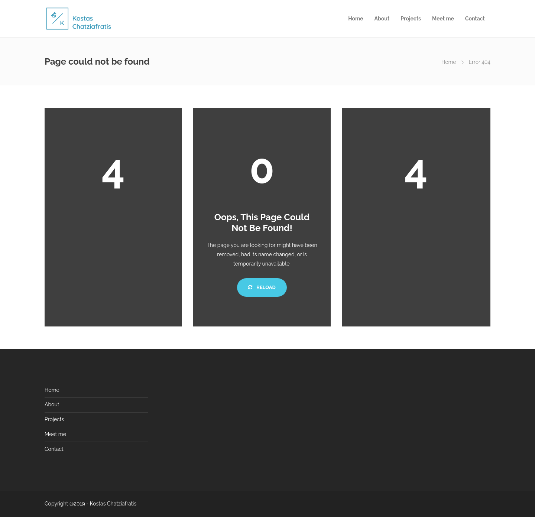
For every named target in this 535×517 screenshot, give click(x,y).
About (381, 19)
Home (355, 19)
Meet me (443, 19)
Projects (411, 19)
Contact (475, 19)
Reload (261, 287)
